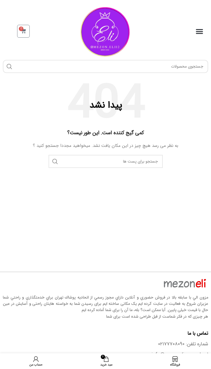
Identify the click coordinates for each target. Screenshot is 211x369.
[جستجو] (105, 66)
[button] (200, 31)
